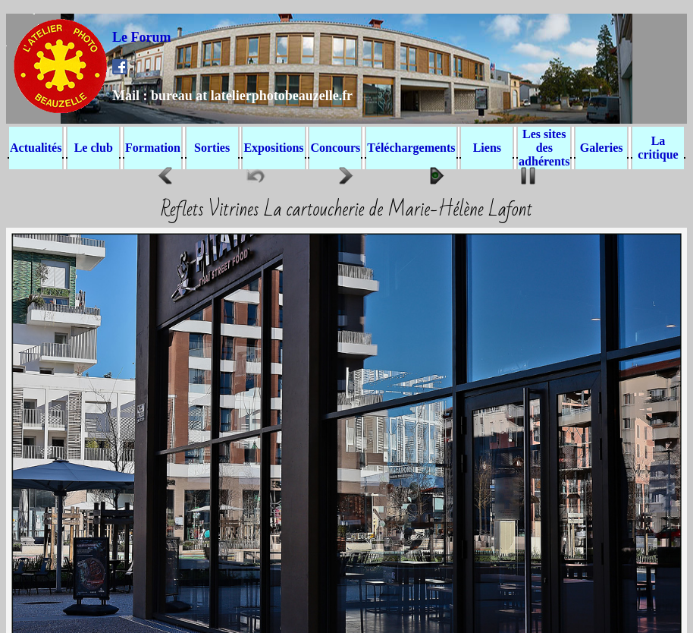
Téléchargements (411, 147)
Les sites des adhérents (544, 148)
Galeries (601, 147)
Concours (335, 147)
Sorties (212, 147)
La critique (658, 147)
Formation (152, 147)
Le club (93, 147)
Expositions (273, 147)
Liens (487, 147)
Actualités (35, 147)
